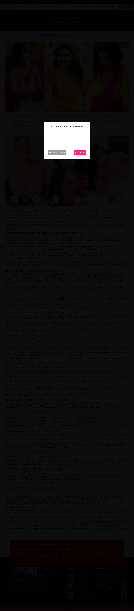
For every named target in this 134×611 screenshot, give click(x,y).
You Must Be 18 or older (57, 152)
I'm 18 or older (80, 152)
